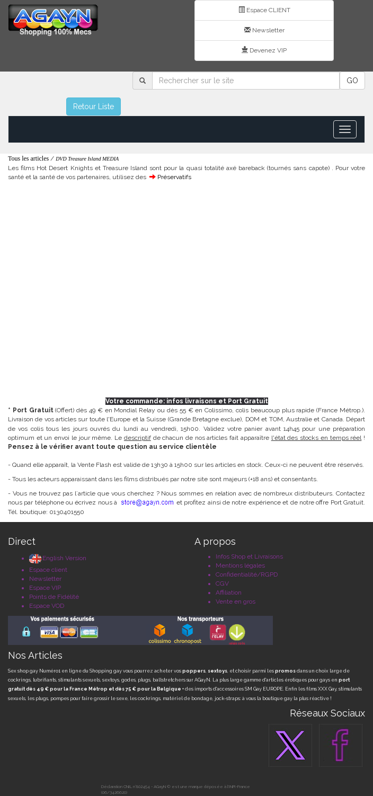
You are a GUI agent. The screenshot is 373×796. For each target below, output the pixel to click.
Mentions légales (240, 565)
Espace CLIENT (264, 10)
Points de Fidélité (54, 596)
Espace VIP (45, 587)
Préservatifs (174, 177)
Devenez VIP (264, 50)
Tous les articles (28, 158)
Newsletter (264, 30)
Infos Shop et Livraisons (249, 556)
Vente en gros (235, 601)
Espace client (48, 569)
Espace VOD (46, 605)
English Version (57, 558)
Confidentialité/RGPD (247, 574)
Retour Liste (93, 106)
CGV (222, 583)
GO (352, 80)
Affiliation (229, 592)
